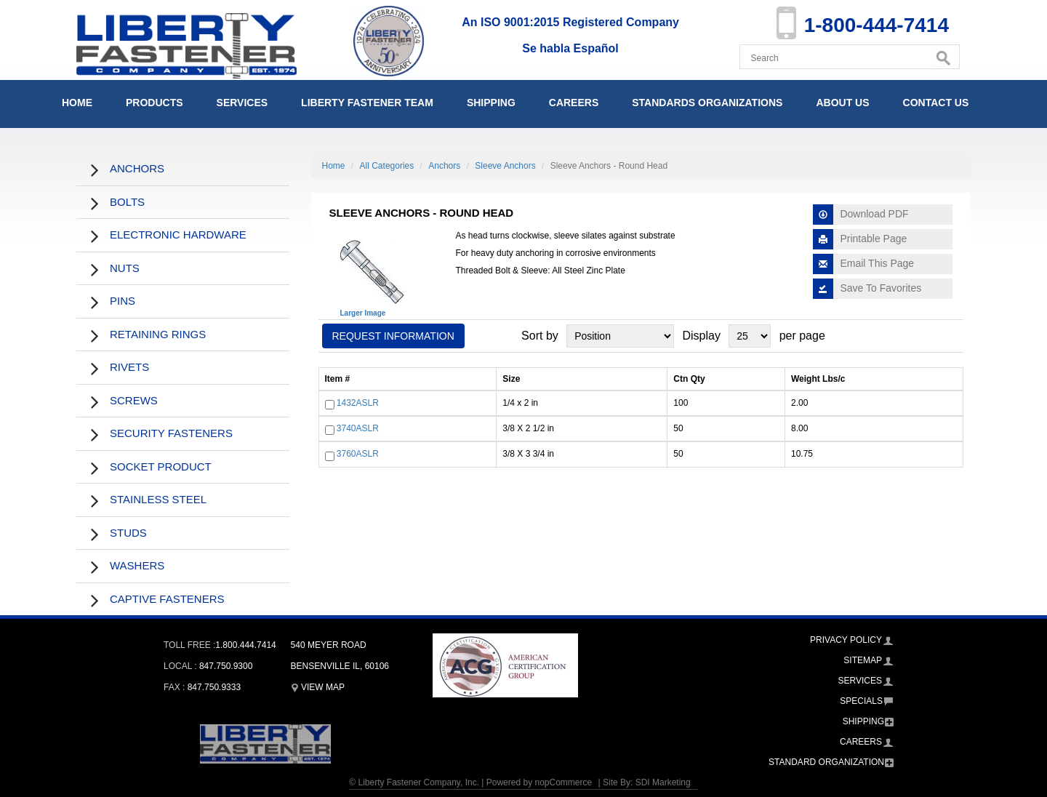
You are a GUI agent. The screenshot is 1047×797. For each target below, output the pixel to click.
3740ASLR (358, 428)
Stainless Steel (158, 499)
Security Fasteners (171, 433)
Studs (128, 532)
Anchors (137, 168)
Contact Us (936, 102)
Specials (861, 701)
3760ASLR (358, 454)
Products (154, 102)
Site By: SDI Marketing (647, 782)
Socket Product (161, 466)
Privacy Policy (846, 640)
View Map (318, 687)
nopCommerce (563, 782)
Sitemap (862, 660)
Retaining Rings (158, 334)
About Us (842, 102)
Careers (573, 102)
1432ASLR (358, 403)
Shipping (491, 102)
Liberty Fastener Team (367, 102)
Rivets (129, 367)
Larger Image (363, 313)
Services (242, 102)
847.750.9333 (214, 687)
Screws (134, 400)
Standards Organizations (707, 102)
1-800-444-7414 (876, 25)
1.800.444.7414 (245, 645)
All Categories (387, 166)
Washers (137, 565)
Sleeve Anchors (505, 166)
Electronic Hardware (178, 234)
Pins (122, 301)
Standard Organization (826, 762)
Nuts (125, 268)
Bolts (127, 202)
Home (77, 102)
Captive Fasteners (167, 599)
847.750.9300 (225, 666)
